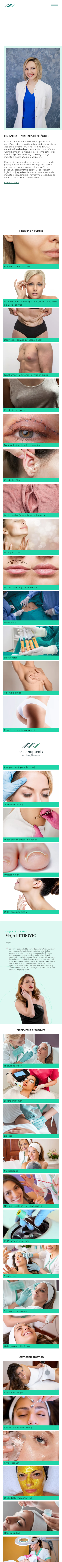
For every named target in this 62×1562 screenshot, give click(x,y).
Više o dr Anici (11, 182)
